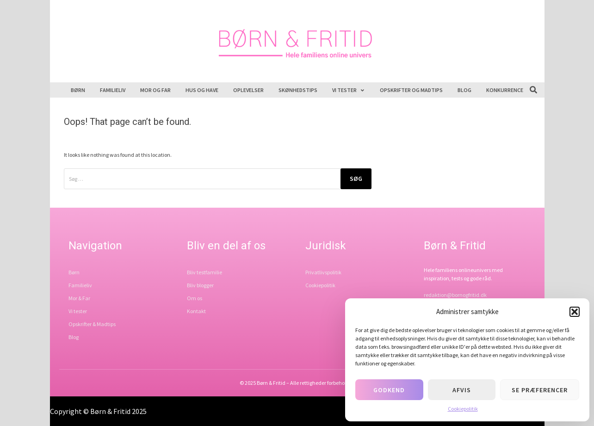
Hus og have (202, 89)
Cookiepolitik (463, 408)
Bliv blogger (200, 285)
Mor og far (155, 89)
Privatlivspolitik (323, 272)
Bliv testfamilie (204, 272)
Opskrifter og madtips (411, 89)
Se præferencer (540, 390)
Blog (464, 89)
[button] (574, 311)
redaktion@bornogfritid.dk (455, 294)
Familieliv (112, 89)
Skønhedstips (297, 89)
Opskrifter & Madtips (92, 324)
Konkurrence (504, 89)
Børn (78, 89)
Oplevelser (248, 89)
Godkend (389, 390)
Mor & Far (79, 298)
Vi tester (348, 89)
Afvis (461, 390)
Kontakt (196, 311)
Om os (194, 298)
